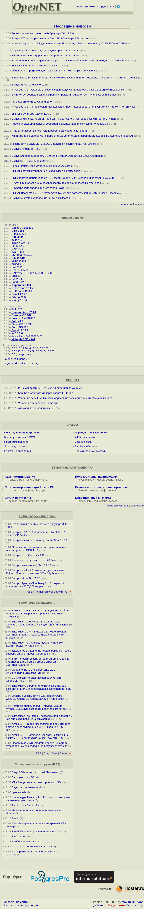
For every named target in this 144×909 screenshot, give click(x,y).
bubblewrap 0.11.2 (22, 288)
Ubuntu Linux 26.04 (23, 312)
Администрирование (20, 476)
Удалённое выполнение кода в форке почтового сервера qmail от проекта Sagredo (38, 652)
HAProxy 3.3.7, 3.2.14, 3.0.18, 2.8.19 (33, 273)
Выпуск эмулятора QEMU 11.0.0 (31, 113)
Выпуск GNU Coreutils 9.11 (28, 84)
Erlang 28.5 (18, 297)
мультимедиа (105, 479)
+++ (92, 6)
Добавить (99, 905)
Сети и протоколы (18, 497)
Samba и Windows (86, 446)
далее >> (139, 204)
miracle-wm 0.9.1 (21, 242)
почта (44, 500)
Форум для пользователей (91, 432)
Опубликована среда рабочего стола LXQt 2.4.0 (40, 187)
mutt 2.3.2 (17, 239)
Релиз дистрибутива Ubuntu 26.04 (32, 101)
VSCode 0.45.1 (20, 260)
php (37, 490)
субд (43, 490)
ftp (37, 500)
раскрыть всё (126, 204)
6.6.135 (15, 351)
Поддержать (116, 905)
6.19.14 (23, 348)
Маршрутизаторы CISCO (19, 437)
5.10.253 (49, 351)
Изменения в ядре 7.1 (16, 358)
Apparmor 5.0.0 (21, 285)
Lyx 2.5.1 (16, 279)
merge (20, 354)
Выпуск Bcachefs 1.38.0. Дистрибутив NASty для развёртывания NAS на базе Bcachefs (65, 192)
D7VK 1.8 (17, 248)
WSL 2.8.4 (17, 251)
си (10, 490)
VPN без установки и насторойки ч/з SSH (37, 782)
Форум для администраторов (22, 432)
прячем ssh (19, 792)
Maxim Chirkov (132, 902)
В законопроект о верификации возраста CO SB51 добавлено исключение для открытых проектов (72, 60)
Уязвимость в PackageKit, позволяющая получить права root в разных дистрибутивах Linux (68, 89)
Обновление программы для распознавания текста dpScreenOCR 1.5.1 (56, 70)
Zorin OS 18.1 (20, 327)
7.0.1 (14, 348)
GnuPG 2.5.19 (19, 269)
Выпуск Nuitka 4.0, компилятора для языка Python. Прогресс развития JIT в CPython (64, 118)
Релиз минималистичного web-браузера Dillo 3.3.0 (43, 33)
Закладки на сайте (15, 902)
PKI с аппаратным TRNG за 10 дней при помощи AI (50, 387)
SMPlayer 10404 (21, 254)
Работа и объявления (17, 450)
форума (45, 764)
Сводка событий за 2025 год (20, 363)
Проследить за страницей (20, 905)
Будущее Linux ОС (23, 777)
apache (13, 500)
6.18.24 (33, 348)
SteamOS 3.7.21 (21, 324)
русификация (87, 479)
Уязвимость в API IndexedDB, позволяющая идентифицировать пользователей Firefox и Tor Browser (73, 106)
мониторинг (26, 479)
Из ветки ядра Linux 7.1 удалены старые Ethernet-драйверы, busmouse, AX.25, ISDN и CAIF (68, 43)
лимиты (93, 490)
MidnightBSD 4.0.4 (23, 339)
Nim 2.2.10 (18, 257)
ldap (37, 479)
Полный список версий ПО (52, 591)
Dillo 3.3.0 (17, 230)
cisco (82, 500)
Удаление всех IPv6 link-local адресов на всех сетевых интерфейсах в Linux (65, 398)
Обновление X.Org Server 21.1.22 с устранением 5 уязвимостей (30, 671)
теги (111, 6)
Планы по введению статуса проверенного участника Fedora (49, 130)
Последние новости (72, 26)
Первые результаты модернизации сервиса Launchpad (45, 50)
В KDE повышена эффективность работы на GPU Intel (45, 55)
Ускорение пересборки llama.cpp (38, 403)
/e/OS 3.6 (17, 333)
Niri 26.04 (17, 236)
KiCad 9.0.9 (18, 263)
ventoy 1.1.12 (19, 300)
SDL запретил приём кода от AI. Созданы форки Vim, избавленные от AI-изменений (63, 177)
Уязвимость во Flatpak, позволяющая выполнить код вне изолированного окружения (39, 717)
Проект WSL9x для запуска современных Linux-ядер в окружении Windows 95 (59, 123)
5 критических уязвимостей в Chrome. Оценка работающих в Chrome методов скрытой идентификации (37, 661)
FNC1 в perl (19, 836)
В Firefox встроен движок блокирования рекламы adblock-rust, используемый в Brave (64, 94)
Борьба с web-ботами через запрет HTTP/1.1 (46, 393)
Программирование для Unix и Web (30, 487)
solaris (103, 500)
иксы (118, 479)
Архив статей (137, 505)
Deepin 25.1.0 (19, 330)
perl (15, 490)
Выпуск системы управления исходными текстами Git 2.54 (47, 170)
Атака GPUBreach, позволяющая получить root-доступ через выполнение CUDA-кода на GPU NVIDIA (38, 726)
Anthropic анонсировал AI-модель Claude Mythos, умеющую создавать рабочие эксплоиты (36, 707)
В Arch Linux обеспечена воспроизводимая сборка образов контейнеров (56, 182)
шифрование (108, 490)
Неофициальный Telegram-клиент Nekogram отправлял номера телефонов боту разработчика (36, 744)
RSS (29, 591)
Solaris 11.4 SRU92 (23, 318)
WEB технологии (85, 437)
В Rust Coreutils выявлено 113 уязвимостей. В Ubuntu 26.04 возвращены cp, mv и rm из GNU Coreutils (74, 77)
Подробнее (50, 753)
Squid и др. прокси (15, 446)
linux (89, 500)
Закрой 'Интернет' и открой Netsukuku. (35, 772)
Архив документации (117, 505)
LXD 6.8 (16, 276)
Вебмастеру (134, 905)
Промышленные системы (90, 450)
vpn (43, 479)
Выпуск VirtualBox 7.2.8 (26, 148)
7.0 (13, 354)
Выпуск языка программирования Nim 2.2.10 (38, 65)
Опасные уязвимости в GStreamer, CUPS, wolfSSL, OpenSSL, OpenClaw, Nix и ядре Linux (35, 697)
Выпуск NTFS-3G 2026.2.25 (28, 160)
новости (82, 6)
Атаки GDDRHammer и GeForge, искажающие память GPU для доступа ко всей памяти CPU (37, 736)
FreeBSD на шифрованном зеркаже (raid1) (38, 831)
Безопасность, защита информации (101, 487)
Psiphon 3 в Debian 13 (25, 805)
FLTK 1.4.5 (17, 245)
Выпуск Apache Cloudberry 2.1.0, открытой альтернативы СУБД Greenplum (57, 155)
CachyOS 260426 (22, 227)
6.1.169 (26, 351)
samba (23, 500)
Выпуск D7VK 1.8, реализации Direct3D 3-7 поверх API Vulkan (50, 38)
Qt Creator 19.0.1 (21, 291)
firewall (83, 490)
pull (28, 354)
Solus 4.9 (17, 321)
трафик (13, 479)
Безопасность (83, 441)
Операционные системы (93, 497)
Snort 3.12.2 (18, 282)
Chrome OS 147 (21, 315)
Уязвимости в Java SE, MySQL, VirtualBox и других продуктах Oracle (54, 143)
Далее (65, 753)
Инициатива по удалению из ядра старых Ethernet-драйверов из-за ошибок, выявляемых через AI (72, 135)
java (30, 490)
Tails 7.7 (16, 309)
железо (112, 500)
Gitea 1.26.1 (18, 233)
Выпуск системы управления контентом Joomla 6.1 (43, 197)
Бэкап (15, 818)
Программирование (16, 441)
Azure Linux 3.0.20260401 (27, 336)
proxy (31, 500)
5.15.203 (37, 351)
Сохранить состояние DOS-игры (32, 846)
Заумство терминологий (27, 787)
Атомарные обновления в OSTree (39, 408)
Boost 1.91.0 (19, 294)
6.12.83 (44, 348)
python (23, 490)
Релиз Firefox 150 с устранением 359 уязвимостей (42, 165)
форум (101, 6)
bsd (96, 500)
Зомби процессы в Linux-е (28, 841)
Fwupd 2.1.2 (18, 266)
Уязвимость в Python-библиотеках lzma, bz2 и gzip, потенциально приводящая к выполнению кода (38, 687)
